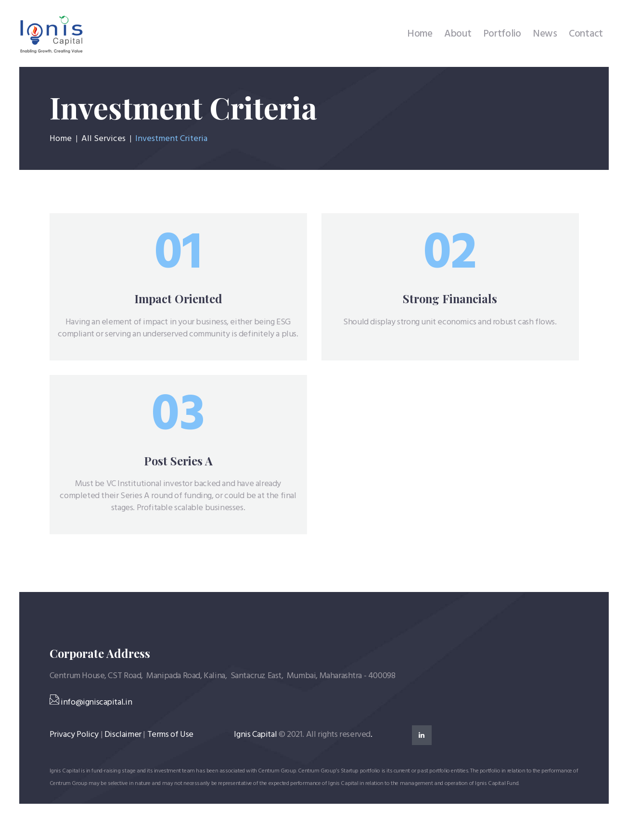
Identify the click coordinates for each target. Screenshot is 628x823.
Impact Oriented (178, 299)
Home (61, 139)
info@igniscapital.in (91, 702)
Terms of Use (170, 735)
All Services (103, 139)
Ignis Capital (255, 735)
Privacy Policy (74, 735)
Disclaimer (122, 735)
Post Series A (178, 461)
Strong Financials (450, 299)
